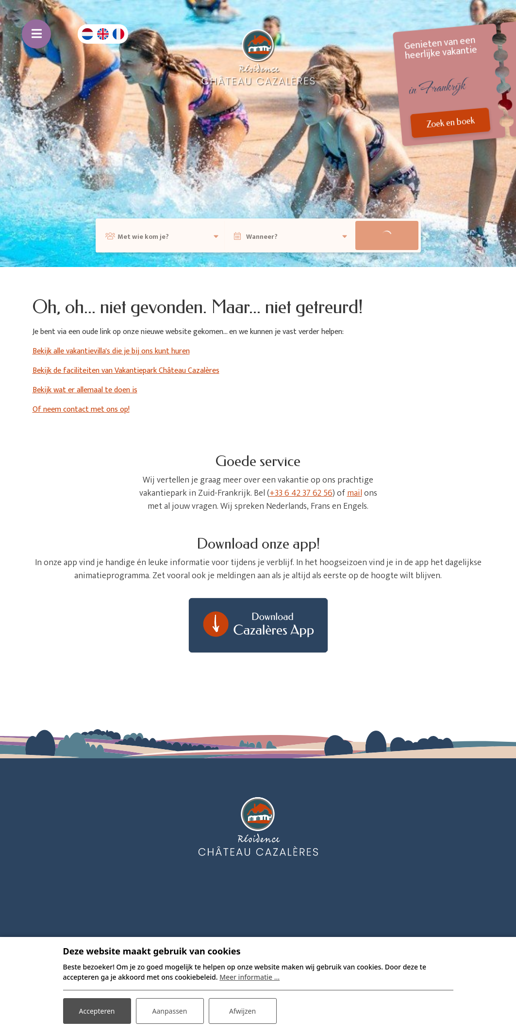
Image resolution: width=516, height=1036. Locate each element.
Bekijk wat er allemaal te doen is (85, 390)
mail (354, 493)
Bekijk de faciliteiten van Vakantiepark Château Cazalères (126, 370)
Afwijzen (242, 1011)
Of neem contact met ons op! (81, 409)
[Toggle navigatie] (36, 34)
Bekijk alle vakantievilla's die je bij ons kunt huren (111, 351)
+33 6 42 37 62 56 (301, 493)
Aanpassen (169, 1011)
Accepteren (97, 1011)
